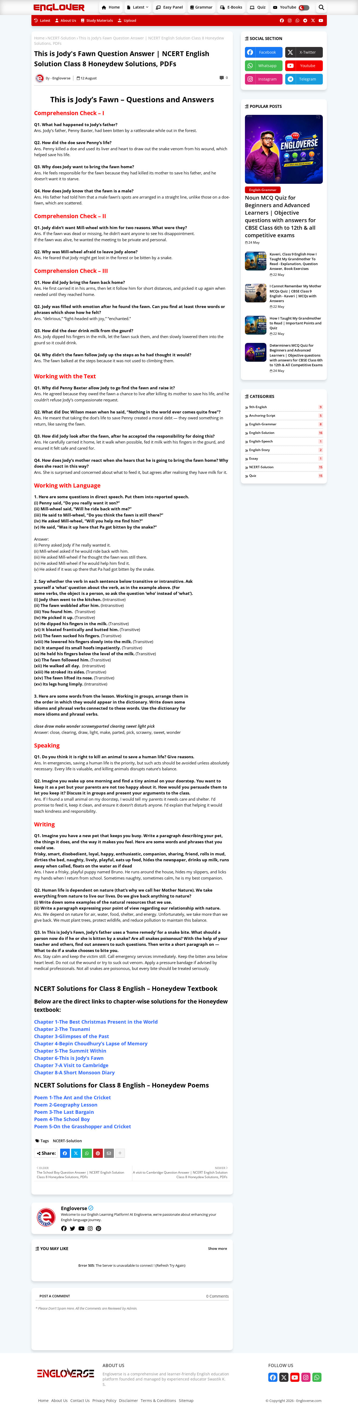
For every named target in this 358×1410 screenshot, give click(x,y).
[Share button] (120, 1153)
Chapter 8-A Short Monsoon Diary (74, 1072)
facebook (267, 52)
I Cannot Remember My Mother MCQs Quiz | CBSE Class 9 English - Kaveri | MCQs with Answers (295, 293)
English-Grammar (286, 424)
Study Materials (97, 20)
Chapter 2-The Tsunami (62, 1029)
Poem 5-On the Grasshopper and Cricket (82, 1126)
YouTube (284, 7)
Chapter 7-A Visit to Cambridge (71, 1065)
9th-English (286, 407)
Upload (127, 20)
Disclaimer (128, 1400)
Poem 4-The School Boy (62, 1119)
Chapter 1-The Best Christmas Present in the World (96, 1022)
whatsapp (267, 65)
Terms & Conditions (158, 1400)
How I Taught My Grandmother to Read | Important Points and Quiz (295, 323)
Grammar (201, 7)
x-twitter (308, 52)
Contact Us (80, 1400)
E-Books (231, 7)
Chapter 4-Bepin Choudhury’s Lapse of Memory (90, 1043)
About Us (65, 20)
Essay (286, 458)
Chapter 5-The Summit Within (70, 1051)
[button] (321, 7)
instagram (267, 79)
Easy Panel (169, 7)
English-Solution (286, 433)
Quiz (258, 7)
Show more (217, 1248)
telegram (307, 79)
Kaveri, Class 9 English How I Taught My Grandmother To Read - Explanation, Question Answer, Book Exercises (294, 261)
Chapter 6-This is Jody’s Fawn (69, 1058)
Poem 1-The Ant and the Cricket (72, 1097)
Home (111, 7)
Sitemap (186, 1400)
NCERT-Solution (62, 38)
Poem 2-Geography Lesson (65, 1104)
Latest (135, 7)
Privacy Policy (104, 1400)
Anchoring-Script (286, 415)
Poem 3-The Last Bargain (64, 1112)
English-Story (286, 450)
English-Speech (286, 441)
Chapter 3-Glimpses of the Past (71, 1036)
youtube (307, 65)
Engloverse (74, 1208)
